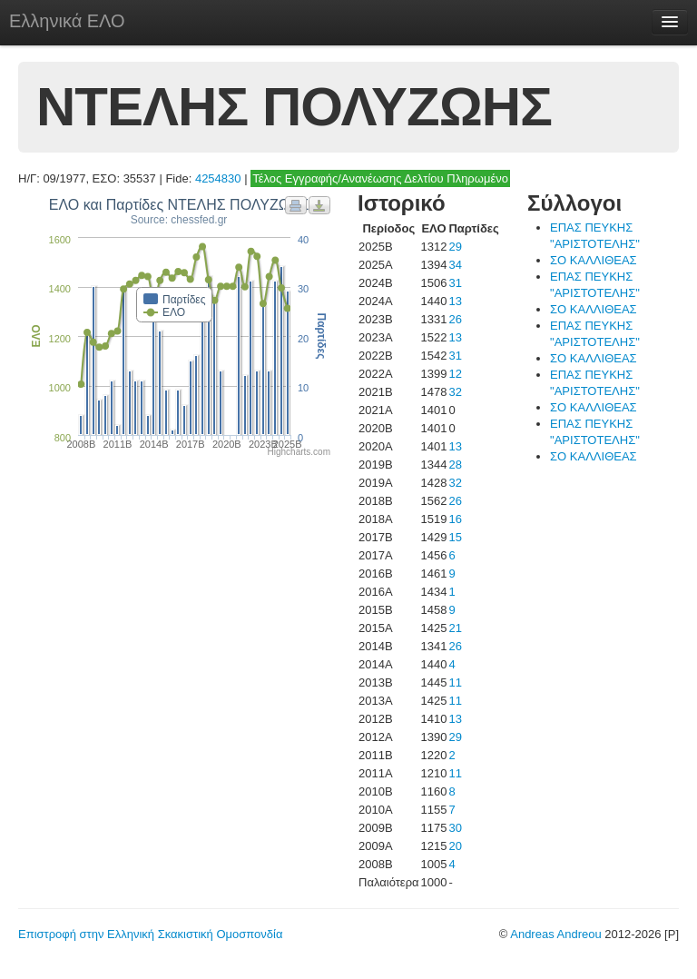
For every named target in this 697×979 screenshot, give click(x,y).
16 (454, 519)
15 (454, 537)
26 (454, 319)
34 (454, 265)
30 (454, 828)
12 (454, 374)
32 (454, 392)
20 (454, 846)
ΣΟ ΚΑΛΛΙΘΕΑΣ (593, 260)
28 (454, 464)
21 (454, 628)
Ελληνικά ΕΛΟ (67, 21)
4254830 (218, 178)
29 (454, 246)
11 (454, 682)
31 (454, 283)
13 (454, 301)
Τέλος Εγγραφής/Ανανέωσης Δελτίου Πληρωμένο (380, 178)
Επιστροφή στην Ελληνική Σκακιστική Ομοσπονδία (150, 934)
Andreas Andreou (555, 934)
